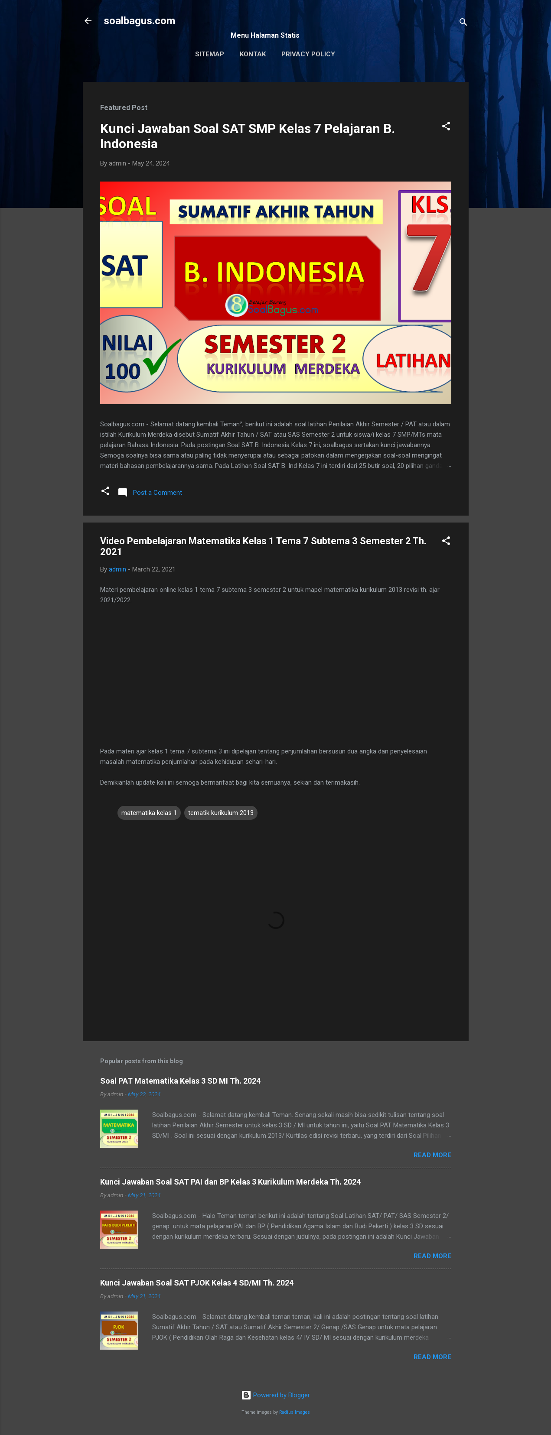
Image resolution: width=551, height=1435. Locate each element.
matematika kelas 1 (149, 813)
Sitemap (209, 54)
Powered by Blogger (275, 1395)
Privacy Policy (308, 54)
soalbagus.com (139, 21)
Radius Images (294, 1412)
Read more (432, 1155)
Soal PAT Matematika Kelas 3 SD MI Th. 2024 (180, 1080)
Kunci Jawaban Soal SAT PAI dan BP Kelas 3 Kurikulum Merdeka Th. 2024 (230, 1181)
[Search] (463, 23)
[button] (446, 127)
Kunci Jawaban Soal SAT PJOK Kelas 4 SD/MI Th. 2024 (196, 1282)
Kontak (253, 54)
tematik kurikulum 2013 (221, 813)
